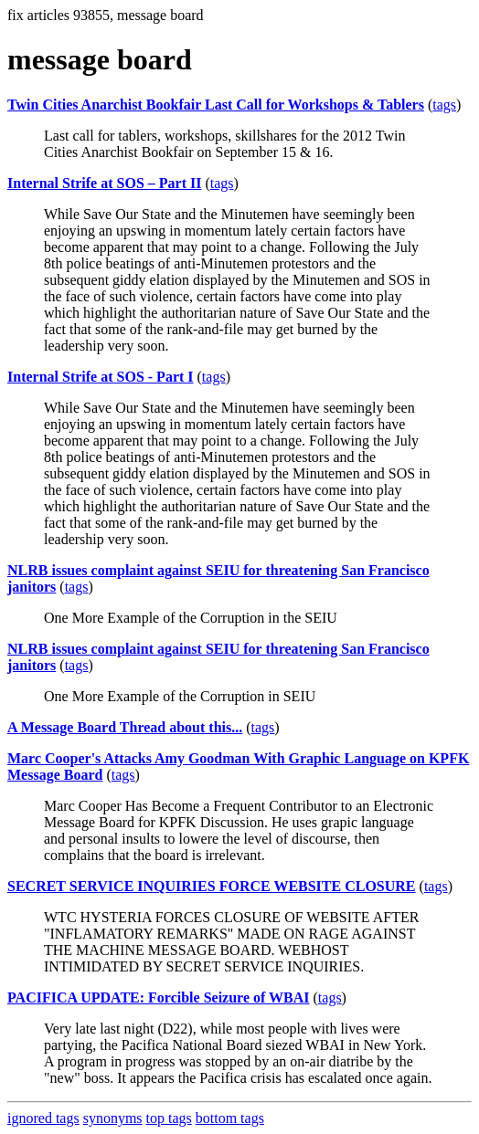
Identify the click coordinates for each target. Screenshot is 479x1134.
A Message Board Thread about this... (124, 727)
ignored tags (43, 1118)
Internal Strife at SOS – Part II (104, 183)
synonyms (113, 1118)
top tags (169, 1118)
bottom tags (230, 1118)
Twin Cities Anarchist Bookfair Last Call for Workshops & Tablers (215, 104)
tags (444, 104)
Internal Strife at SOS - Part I (100, 376)
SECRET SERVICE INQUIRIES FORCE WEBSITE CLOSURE (211, 886)
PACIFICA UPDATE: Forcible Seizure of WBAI (158, 997)
